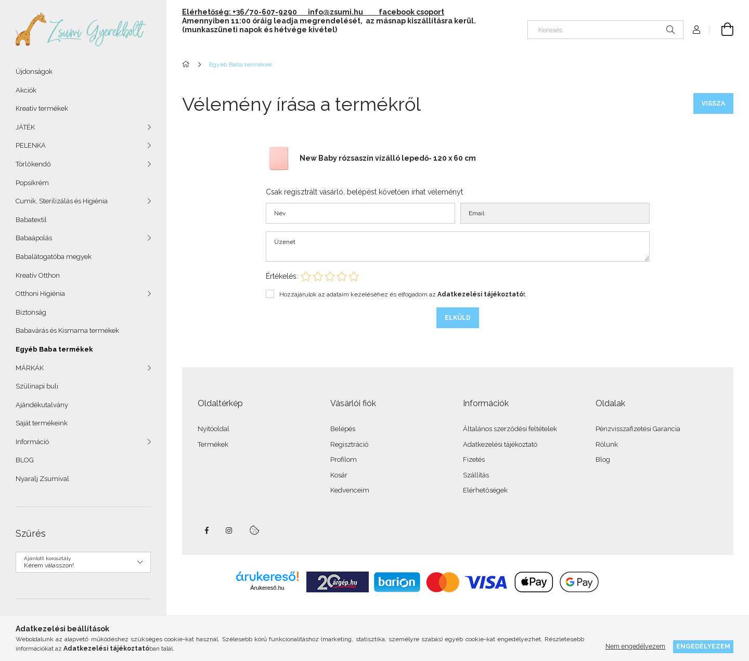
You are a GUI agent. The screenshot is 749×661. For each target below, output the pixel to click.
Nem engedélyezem (635, 646)
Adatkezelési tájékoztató (500, 444)
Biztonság (31, 312)
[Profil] (696, 29)
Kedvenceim (349, 490)
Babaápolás (34, 238)
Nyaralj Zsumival (42, 479)
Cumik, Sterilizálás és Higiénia (62, 201)
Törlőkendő (33, 164)
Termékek (213, 444)
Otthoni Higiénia (40, 293)
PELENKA (31, 145)
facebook (206, 530)
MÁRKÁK (30, 368)
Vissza (713, 103)
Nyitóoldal (213, 429)
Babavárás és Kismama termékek (67, 330)
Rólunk (607, 444)
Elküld (458, 317)
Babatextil (31, 220)
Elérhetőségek (485, 490)
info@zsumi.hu (342, 12)
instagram (229, 530)
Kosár (338, 475)
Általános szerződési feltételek (510, 429)
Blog (603, 459)
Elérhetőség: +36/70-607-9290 (239, 12)
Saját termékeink (42, 423)
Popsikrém (32, 183)
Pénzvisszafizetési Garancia (638, 429)
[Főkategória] (187, 64)
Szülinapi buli (37, 386)
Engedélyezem (703, 646)
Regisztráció (349, 444)
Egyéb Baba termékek (54, 349)
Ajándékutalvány (42, 405)
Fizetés (474, 459)
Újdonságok (34, 71)
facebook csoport (411, 12)
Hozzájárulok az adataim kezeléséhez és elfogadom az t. (403, 294)
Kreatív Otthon (38, 275)
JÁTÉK (25, 127)
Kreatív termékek (42, 108)
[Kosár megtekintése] (721, 29)
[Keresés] (605, 29)
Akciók (26, 90)
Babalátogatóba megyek (54, 257)
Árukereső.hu (267, 588)
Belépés (342, 429)
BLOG (25, 460)
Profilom (343, 459)
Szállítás (476, 475)
